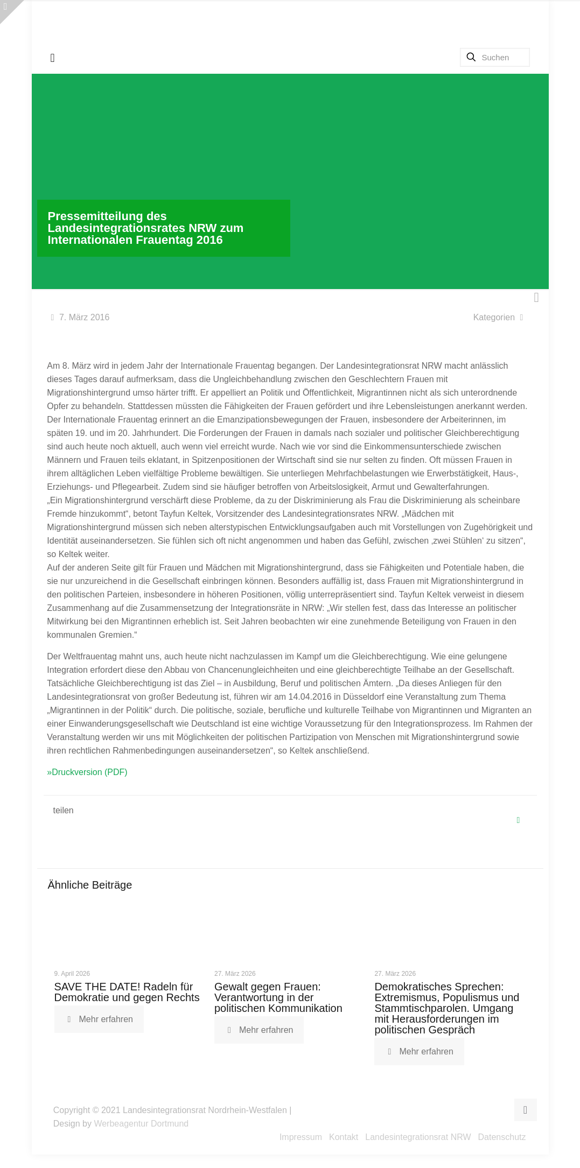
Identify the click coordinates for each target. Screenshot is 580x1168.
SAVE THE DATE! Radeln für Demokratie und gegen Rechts (127, 992)
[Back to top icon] (525, 1110)
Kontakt (343, 1137)
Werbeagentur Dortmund (141, 1123)
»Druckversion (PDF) (87, 772)
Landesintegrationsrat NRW (418, 1137)
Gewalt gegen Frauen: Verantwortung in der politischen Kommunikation (278, 997)
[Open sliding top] (12, 12)
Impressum (300, 1137)
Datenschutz (502, 1137)
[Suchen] (495, 57)
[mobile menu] (53, 58)
